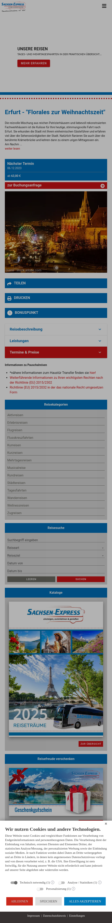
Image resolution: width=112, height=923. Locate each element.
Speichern (48, 901)
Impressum (33, 915)
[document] (56, 852)
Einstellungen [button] (77, 915)
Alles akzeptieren (85, 901)
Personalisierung (56, 888)
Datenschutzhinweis (54, 915)
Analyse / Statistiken (80, 882)
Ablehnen (19, 901)
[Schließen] (106, 824)
